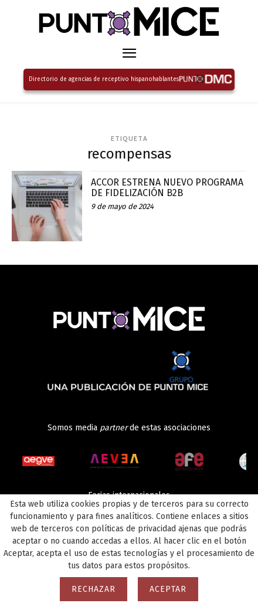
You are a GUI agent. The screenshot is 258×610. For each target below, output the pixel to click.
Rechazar (94, 589)
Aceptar (168, 589)
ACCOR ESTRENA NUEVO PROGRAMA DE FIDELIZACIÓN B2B (167, 187)
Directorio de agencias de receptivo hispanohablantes (104, 79)
